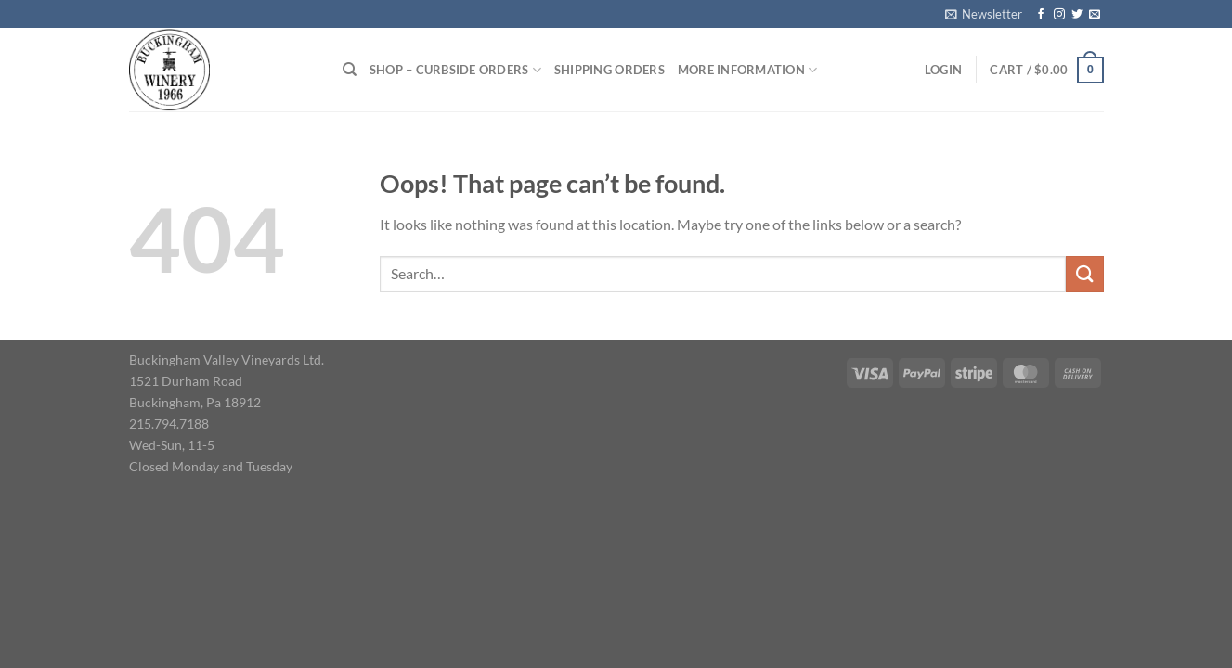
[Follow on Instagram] (1059, 14)
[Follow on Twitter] (1077, 14)
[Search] (350, 69)
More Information (748, 70)
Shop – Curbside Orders (455, 70)
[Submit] (1084, 274)
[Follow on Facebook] (1040, 14)
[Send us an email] (1094, 14)
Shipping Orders (609, 69)
